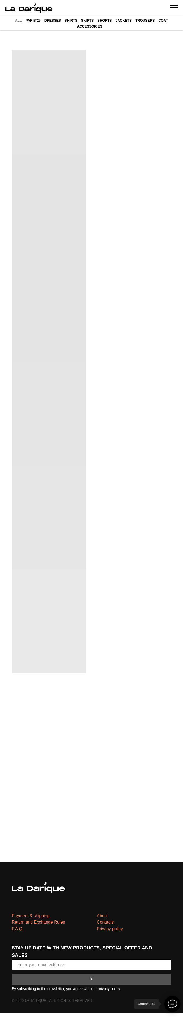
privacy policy (109, 989)
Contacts (105, 922)
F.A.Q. (17, 929)
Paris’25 (33, 20)
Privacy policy (110, 929)
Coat (163, 20)
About (102, 915)
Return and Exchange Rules (38, 922)
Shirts (71, 20)
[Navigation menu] (174, 8)
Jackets (123, 20)
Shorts (104, 20)
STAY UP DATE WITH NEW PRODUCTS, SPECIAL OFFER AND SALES (82, 951)
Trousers (145, 20)
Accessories (89, 26)
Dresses (52, 20)
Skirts (87, 20)
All (18, 20)
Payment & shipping (30, 915)
